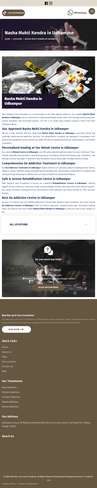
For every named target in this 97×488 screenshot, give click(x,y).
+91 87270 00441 (48, 270)
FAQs (4, 356)
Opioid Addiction (10, 401)
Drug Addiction (9, 387)
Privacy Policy (9, 483)
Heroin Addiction (10, 406)
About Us (6, 351)
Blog (4, 371)
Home (7, 39)
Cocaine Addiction (11, 396)
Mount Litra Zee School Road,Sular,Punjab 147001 (48, 278)
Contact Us (7, 366)
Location (17, 39)
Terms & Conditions (28, 483)
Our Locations (9, 361)
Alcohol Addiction (10, 392)
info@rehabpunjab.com (48, 275)
